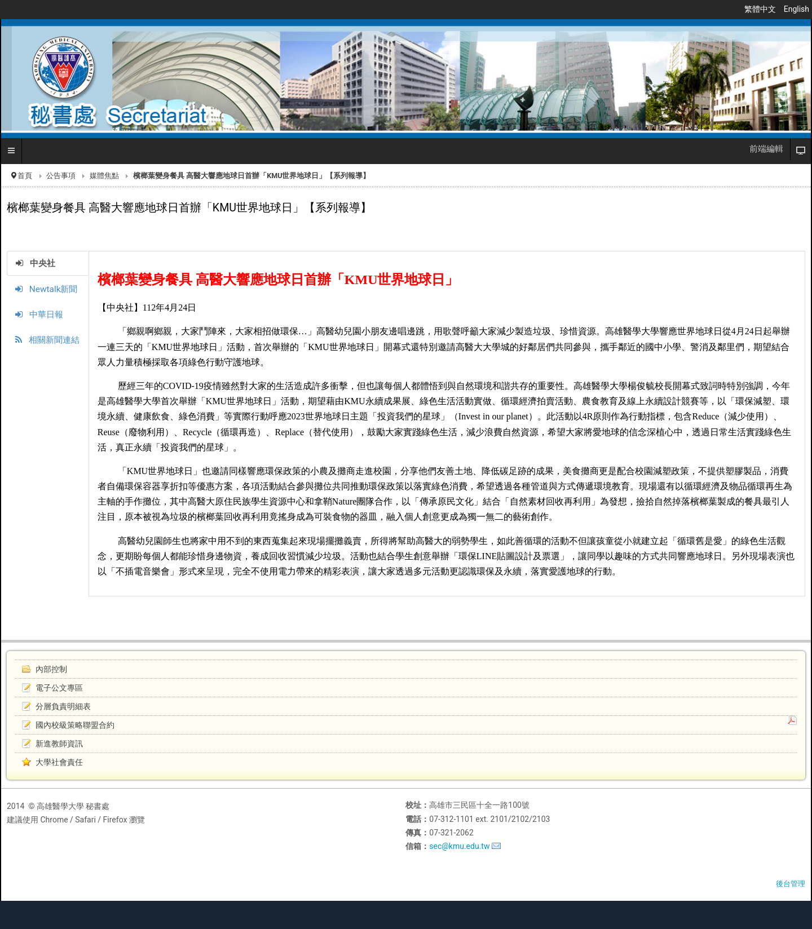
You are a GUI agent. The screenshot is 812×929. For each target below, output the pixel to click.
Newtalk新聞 (46, 289)
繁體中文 (761, 9)
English (796, 9)
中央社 (35, 263)
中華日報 (39, 314)
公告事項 (61, 175)
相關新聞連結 (47, 340)
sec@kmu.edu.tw (459, 846)
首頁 (24, 175)
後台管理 (790, 883)
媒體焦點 (104, 175)
